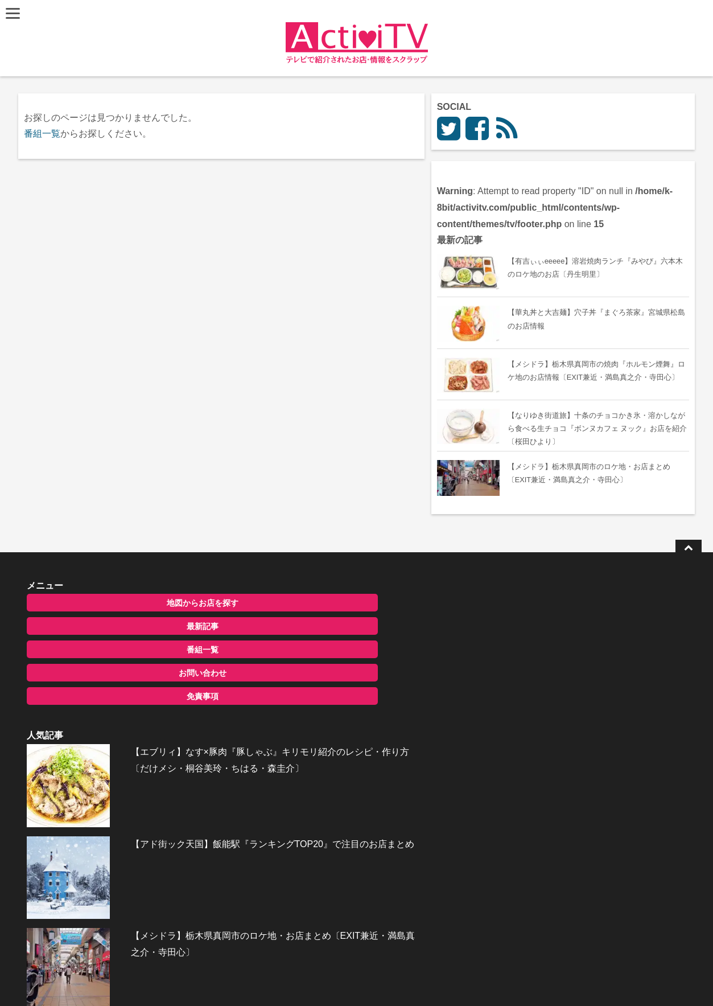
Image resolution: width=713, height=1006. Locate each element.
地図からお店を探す (119, 661)
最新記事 (119, 684)
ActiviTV (330, 980)
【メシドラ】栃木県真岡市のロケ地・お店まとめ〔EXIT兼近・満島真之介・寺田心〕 (379, 803)
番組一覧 (45, 133)
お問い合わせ (119, 731)
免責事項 (119, 754)
